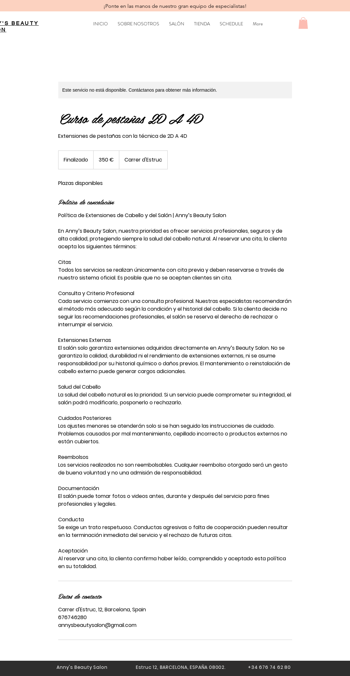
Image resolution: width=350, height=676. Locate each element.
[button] (303, 23)
